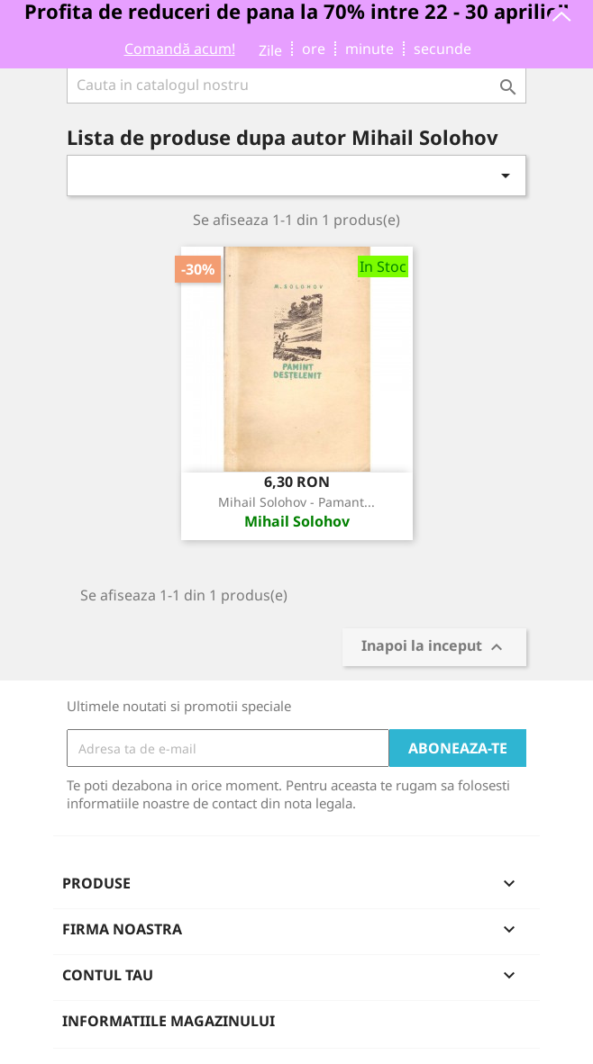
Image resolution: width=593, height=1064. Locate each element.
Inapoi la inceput (434, 647)
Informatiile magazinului (168, 1021)
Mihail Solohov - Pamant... (296, 502)
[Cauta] (296, 85)
